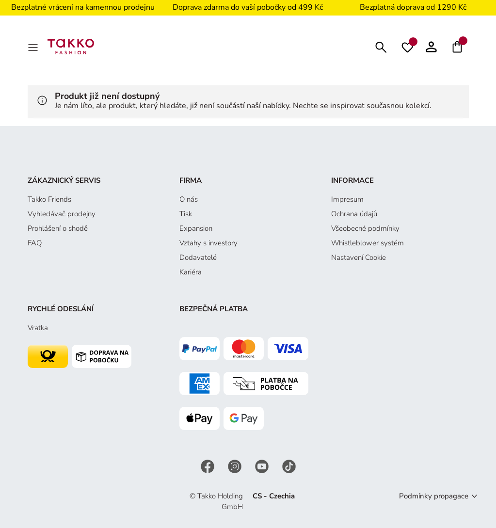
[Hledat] (381, 46)
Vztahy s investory (208, 243)
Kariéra (190, 272)
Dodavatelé (198, 257)
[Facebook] (208, 465)
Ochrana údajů (354, 214)
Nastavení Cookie (358, 257)
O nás (188, 199)
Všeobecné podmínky (365, 228)
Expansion (195, 228)
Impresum (347, 199)
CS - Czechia (274, 496)
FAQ (35, 243)
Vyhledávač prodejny (62, 214)
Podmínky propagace (433, 496)
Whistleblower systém (367, 243)
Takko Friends (49, 199)
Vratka (38, 328)
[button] (431, 46)
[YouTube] (263, 465)
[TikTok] (289, 465)
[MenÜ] (34, 46)
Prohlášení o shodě (58, 228)
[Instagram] (235, 465)
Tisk (185, 214)
